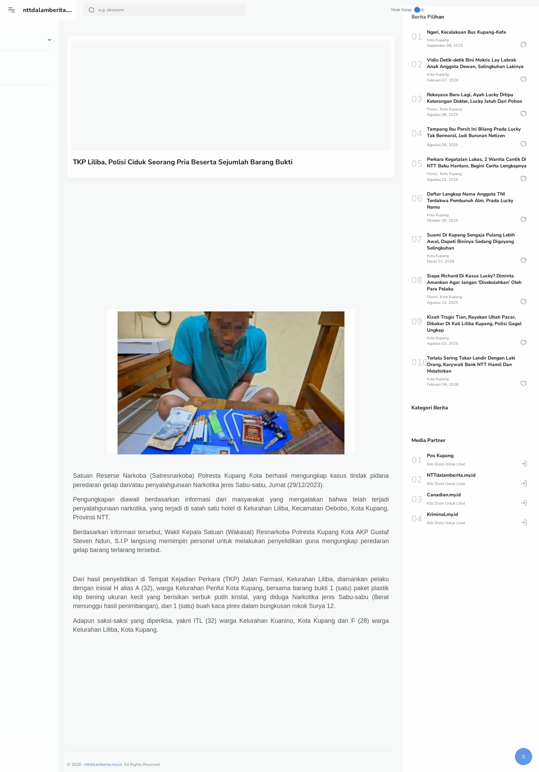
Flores (432, 109)
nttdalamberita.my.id (53, 10)
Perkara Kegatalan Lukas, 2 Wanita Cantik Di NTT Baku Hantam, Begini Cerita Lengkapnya (474, 166)
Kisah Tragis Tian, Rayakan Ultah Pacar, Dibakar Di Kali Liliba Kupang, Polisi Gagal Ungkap (474, 330)
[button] (523, 44)
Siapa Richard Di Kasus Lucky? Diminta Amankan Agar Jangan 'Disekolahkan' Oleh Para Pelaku (475, 289)
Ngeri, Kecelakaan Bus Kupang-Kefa (467, 32)
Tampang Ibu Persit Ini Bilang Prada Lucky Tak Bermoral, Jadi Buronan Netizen (474, 132)
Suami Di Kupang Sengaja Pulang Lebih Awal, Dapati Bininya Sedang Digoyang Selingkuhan (471, 248)
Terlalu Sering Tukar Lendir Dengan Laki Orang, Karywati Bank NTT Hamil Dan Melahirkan (472, 371)
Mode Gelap (377, 9)
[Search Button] (92, 9)
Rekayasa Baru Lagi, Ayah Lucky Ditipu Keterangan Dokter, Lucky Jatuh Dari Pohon (476, 97)
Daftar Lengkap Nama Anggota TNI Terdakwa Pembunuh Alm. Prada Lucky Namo (471, 207)
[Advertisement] (239, 230)
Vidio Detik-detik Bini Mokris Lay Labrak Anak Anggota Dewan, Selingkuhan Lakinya (476, 63)
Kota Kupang (438, 40)
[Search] (165, 9)
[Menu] (12, 10)
